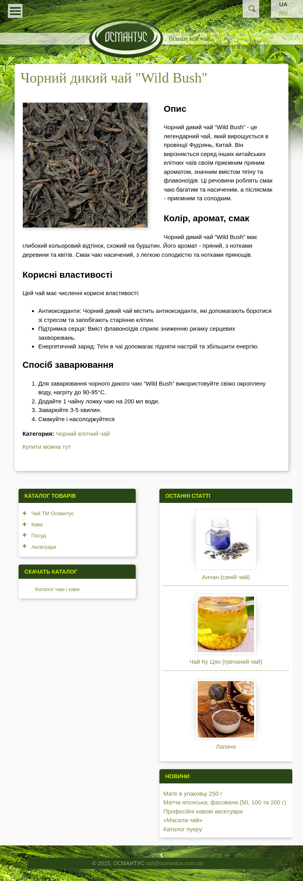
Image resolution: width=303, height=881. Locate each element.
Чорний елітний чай (83, 433)
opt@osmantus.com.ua (174, 863)
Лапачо (226, 746)
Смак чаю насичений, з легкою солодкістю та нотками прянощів (163, 254)
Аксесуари (43, 547)
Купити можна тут (46, 446)
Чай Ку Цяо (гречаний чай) (225, 661)
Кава (37, 524)
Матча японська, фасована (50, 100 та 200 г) (224, 802)
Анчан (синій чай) (226, 577)
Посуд (38, 535)
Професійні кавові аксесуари (203, 811)
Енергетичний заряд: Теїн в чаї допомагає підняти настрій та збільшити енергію (147, 346)
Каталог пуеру (182, 829)
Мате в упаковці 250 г (193, 793)
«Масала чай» (182, 820)
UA (283, 4)
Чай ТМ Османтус (52, 513)
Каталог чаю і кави (57, 589)
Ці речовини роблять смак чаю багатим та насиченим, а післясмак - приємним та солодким (218, 189)
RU (283, 13)
